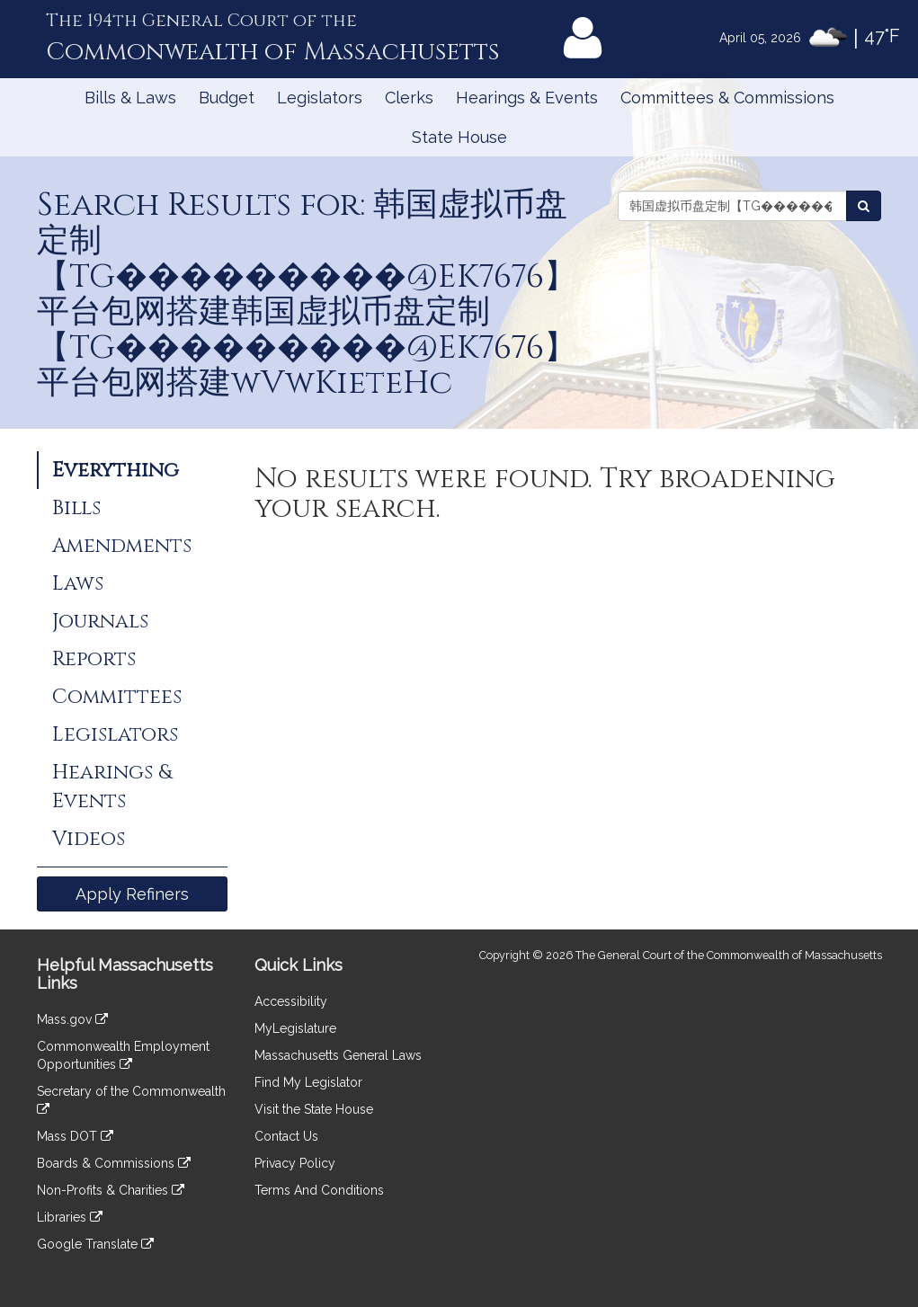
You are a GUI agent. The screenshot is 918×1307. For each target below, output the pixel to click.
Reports (94, 658)
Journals (100, 621)
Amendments (122, 545)
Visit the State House (313, 1109)
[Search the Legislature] (863, 206)
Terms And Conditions (319, 1190)
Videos (88, 838)
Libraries (69, 1217)
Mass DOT (75, 1136)
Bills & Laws (130, 97)
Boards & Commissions (114, 1163)
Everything (115, 470)
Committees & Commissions (727, 97)
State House (459, 137)
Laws (77, 583)
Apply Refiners (132, 894)
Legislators (319, 97)
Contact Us (286, 1136)
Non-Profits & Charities (110, 1190)
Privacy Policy (294, 1163)
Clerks (409, 97)
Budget (226, 97)
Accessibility (290, 1001)
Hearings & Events (527, 97)
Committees (117, 696)
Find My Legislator (308, 1082)
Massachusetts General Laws (338, 1055)
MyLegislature (295, 1028)
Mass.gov (72, 1019)
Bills (76, 507)
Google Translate (95, 1244)
